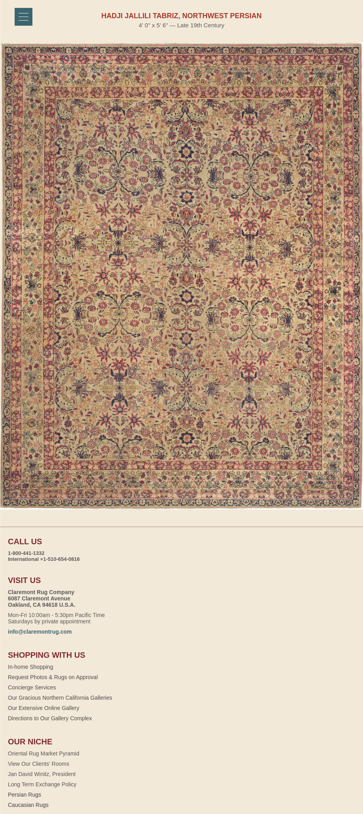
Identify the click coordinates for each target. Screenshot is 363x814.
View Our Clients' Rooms (38, 764)
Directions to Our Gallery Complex (50, 718)
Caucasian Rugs (28, 805)
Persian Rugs (24, 794)
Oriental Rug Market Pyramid (43, 753)
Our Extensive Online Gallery (43, 708)
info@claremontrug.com (40, 631)
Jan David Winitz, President (42, 774)
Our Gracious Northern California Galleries (60, 698)
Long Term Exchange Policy (42, 784)
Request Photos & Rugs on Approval (53, 677)
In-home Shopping (30, 667)
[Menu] (23, 17)
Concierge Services (32, 687)
